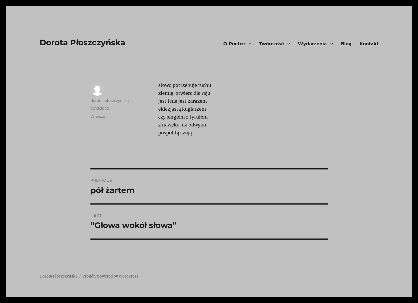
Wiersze (97, 116)
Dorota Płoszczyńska (82, 42)
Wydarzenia (312, 43)
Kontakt (369, 43)
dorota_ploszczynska (109, 100)
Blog (346, 43)
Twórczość (271, 43)
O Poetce (234, 43)
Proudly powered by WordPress (110, 276)
